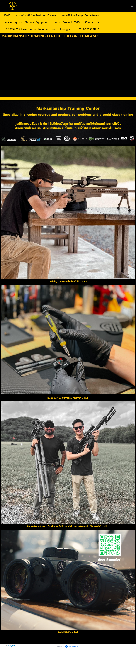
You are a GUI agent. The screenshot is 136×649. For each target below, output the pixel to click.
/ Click (68, 524)
